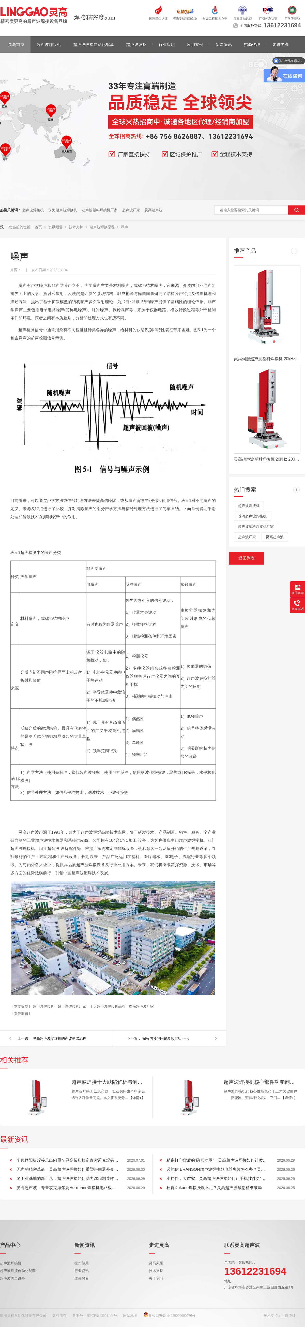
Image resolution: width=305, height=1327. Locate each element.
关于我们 (156, 1278)
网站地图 (130, 1316)
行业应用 (167, 44)
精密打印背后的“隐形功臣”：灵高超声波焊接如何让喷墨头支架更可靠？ (217, 1160)
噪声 (124, 227)
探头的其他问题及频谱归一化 (165, 1038)
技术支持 (76, 227)
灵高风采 (156, 1263)
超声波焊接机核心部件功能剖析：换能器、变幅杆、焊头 (260, 1082)
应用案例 (195, 44)
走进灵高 (280, 44)
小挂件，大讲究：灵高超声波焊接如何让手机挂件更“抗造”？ (217, 1178)
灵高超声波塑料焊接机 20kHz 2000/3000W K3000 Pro (267, 459)
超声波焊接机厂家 (72, 1006)
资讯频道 (56, 227)
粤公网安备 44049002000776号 (169, 1316)
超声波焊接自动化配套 (93, 44)
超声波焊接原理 (103, 227)
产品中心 (10, 1245)
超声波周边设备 (12, 1278)
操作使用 (81, 1263)
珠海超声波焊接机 (63, 210)
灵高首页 (16, 44)
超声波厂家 (131, 210)
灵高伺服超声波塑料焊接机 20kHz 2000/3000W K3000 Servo (267, 359)
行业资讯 (81, 1271)
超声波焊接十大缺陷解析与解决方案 (108, 1082)
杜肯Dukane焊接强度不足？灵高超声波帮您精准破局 (214, 1187)
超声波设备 (136, 44)
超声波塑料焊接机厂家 (99, 210)
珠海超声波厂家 (141, 1006)
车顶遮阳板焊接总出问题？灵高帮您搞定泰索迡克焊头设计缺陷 (67, 1160)
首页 (39, 227)
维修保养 (81, 1278)
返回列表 (246, 558)
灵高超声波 (153, 210)
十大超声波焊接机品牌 (108, 1006)
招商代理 (252, 44)
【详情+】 (137, 1098)
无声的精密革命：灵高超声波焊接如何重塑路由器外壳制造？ (67, 1169)
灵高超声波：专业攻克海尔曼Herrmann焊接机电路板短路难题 (67, 1187)
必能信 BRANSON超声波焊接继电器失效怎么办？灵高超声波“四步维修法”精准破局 (217, 1169)
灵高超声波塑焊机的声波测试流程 (59, 1038)
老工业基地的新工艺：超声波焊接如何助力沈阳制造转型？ (67, 1178)
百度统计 (288, 1316)
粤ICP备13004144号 (102, 1316)
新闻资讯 (224, 44)
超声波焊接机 (49, 44)
